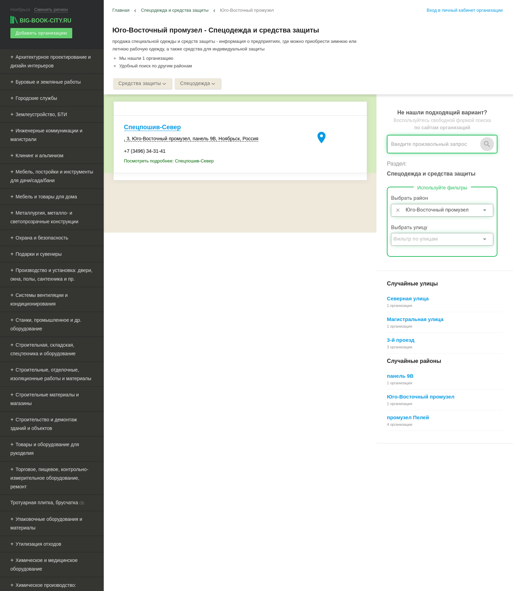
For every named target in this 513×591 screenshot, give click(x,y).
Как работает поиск (397, 502)
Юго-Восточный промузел (420, 397)
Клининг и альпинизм (39, 155)
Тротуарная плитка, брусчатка (47, 502)
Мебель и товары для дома (46, 196)
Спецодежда (197, 83)
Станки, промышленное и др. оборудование (45, 324)
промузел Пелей (408, 417)
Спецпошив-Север (152, 127)
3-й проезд (400, 340)
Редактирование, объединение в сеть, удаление (427, 517)
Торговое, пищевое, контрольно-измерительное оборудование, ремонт (49, 478)
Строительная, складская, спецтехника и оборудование (43, 349)
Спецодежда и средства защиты (174, 10)
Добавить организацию (41, 33)
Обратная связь (261, 486)
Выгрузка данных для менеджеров (151, 518)
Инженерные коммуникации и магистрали (46, 135)
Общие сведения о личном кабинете (415, 486)
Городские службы (36, 98)
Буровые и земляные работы (48, 82)
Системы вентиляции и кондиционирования (39, 299)
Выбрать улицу (409, 227)
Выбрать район (409, 198)
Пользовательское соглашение (277, 510)
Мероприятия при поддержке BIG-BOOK (154, 525)
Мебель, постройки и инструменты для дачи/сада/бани (51, 176)
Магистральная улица (415, 319)
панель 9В (400, 376)
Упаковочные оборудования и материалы (46, 523)
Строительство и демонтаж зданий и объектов (43, 424)
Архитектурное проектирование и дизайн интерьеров (50, 61)
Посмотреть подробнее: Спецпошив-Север (169, 161)
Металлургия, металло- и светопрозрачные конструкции (44, 217)
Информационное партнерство (277, 494)
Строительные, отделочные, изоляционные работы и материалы (50, 374)
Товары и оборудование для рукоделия (44, 449)
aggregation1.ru (230, 583)
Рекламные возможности (140, 510)
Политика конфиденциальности (278, 517)
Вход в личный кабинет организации (465, 10)
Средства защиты (142, 83)
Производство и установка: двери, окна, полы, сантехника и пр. (51, 275)
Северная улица (408, 298)
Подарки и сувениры (39, 254)
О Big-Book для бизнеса (270, 478)
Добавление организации (403, 510)
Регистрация (390, 470)
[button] (352, 575)
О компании (257, 502)
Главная (120, 10)
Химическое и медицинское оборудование (44, 564)
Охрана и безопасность (42, 238)
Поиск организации (397, 494)
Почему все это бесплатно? (406, 478)
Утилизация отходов (38, 544)
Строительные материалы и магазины (44, 399)
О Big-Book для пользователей (277, 470)
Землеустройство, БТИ (41, 114)
